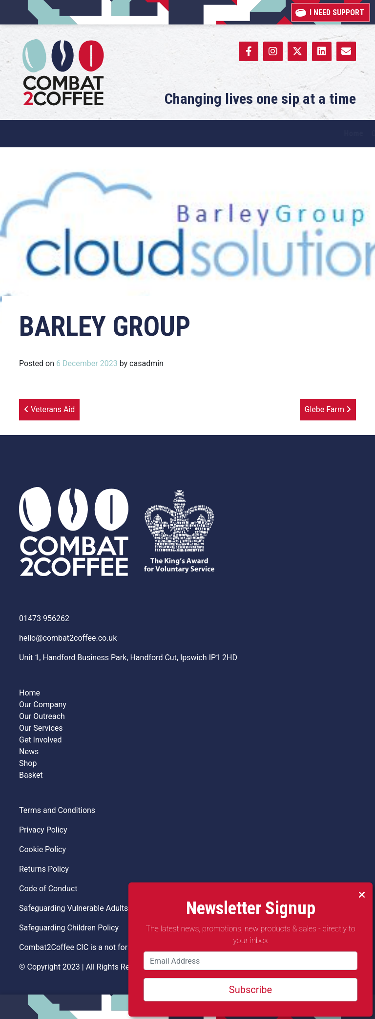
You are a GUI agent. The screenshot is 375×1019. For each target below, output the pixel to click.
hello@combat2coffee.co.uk (68, 638)
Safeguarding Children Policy (69, 927)
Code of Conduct (48, 888)
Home (29, 692)
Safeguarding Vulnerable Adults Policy (85, 908)
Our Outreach (42, 716)
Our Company (42, 704)
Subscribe (250, 990)
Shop (28, 763)
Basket (31, 775)
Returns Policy (44, 869)
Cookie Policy (42, 849)
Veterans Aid (49, 409)
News (29, 751)
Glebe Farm (328, 409)
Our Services (41, 728)
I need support (330, 12)
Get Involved (40, 739)
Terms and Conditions (57, 810)
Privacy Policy (43, 829)
